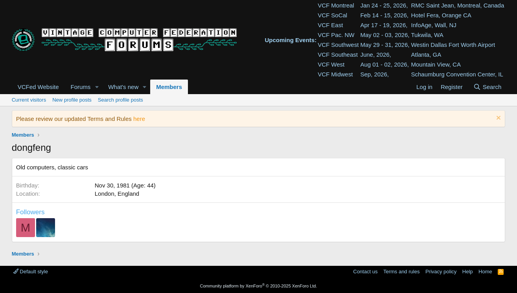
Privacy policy (440, 271)
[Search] (487, 87)
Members (169, 86)
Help (467, 271)
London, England (117, 193)
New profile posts (72, 100)
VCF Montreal (336, 5)
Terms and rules (401, 271)
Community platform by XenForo (258, 286)
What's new (123, 86)
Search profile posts (120, 100)
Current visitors (29, 100)
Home (485, 271)
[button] (96, 87)
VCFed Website (38, 86)
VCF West (331, 64)
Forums (80, 86)
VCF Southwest (338, 44)
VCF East (330, 25)
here (139, 118)
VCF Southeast (338, 54)
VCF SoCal (332, 15)
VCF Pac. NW (336, 35)
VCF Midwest (335, 74)
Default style (30, 271)
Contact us (365, 271)
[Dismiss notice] (497, 119)
